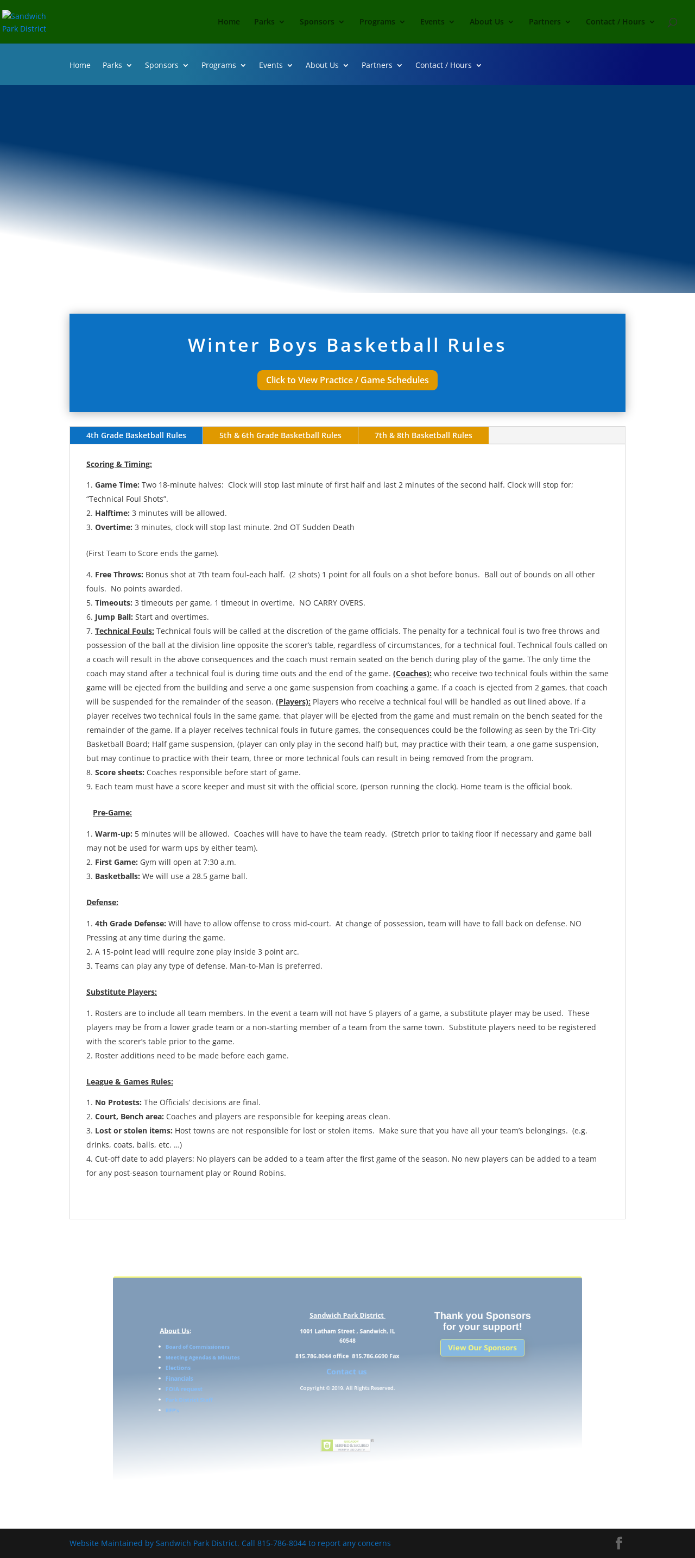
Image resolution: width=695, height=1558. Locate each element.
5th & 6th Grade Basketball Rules (280, 435)
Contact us (347, 1374)
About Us (487, 22)
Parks (264, 22)
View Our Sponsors (451, 1356)
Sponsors (317, 22)
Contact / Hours (615, 22)
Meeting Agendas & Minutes (237, 1363)
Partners (545, 22)
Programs (377, 22)
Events (432, 22)
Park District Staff (226, 1396)
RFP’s (214, 1404)
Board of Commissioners (232, 1355)
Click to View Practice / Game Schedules (347, 380)
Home (229, 22)
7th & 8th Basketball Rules (423, 435)
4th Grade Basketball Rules (136, 435)
